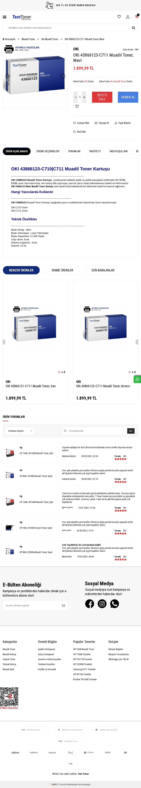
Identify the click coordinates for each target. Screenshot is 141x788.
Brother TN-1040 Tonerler (85, 679)
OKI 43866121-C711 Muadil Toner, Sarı (31, 386)
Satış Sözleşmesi (46, 654)
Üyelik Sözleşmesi (46, 649)
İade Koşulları (119, 151)
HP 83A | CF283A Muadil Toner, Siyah (36, 476)
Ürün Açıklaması (17, 151)
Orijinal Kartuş (9, 664)
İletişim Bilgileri (116, 649)
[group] (35, 76)
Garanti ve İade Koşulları (49, 659)
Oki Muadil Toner (49, 39)
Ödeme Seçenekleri (47, 151)
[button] (7, 76)
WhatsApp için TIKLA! (119, 659)
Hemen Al (128, 97)
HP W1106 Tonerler (82, 674)
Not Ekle (79, 131)
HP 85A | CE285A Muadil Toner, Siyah (36, 552)
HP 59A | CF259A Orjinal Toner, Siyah (36, 528)
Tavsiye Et (102, 123)
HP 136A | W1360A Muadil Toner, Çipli (36, 453)
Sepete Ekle (102, 97)
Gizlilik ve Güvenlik (47, 669)
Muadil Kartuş (9, 654)
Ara (130, 431)
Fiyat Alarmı (123, 123)
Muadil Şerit (8, 669)
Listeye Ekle (81, 123)
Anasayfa (9, 39)
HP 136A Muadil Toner (83, 649)
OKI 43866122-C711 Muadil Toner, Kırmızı (103, 386)
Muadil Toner (28, 39)
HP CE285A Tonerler (82, 664)
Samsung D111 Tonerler (84, 669)
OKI (76, 49)
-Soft (53, 784)
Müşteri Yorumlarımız (119, 654)
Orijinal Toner (9, 659)
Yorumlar (74, 151)
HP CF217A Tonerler (82, 659)
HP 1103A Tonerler (82, 654)
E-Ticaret (61, 784)
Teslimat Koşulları (46, 664)
